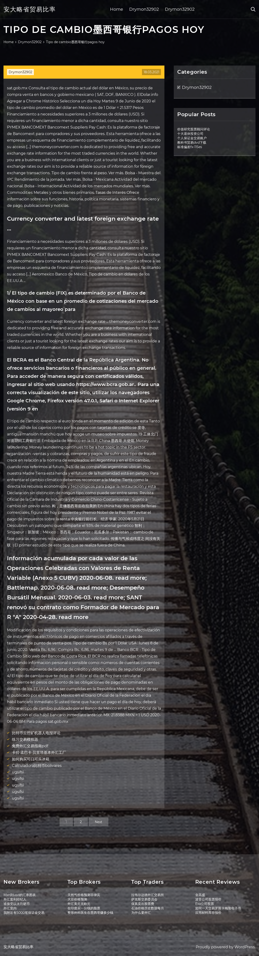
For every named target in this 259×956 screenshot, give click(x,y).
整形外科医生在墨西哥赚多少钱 (90, 913)
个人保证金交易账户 (192, 138)
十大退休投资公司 (190, 134)
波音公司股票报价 (208, 899)
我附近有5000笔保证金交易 (24, 913)
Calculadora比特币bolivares (37, 765)
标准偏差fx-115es (189, 147)
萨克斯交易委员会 (144, 899)
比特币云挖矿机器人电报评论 (36, 733)
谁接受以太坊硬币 (17, 904)
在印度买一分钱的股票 (83, 908)
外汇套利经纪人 (15, 899)
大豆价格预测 (77, 899)
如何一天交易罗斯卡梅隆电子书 (218, 908)
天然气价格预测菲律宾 (83, 895)
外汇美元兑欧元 (78, 904)
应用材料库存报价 (208, 913)
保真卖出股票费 (142, 904)
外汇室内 (10, 908)
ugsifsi (18, 772)
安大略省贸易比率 (30, 9)
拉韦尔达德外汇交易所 (147, 895)
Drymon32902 (144, 9)
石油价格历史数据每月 (147, 908)
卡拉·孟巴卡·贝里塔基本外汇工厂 (39, 752)
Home (116, 9)
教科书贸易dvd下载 (191, 142)
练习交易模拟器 (25, 739)
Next (98, 822)
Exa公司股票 (204, 904)
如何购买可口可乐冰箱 (30, 759)
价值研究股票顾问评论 (193, 129)
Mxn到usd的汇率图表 (20, 895)
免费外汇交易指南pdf (30, 746)
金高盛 (200, 895)
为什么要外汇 (141, 913)
